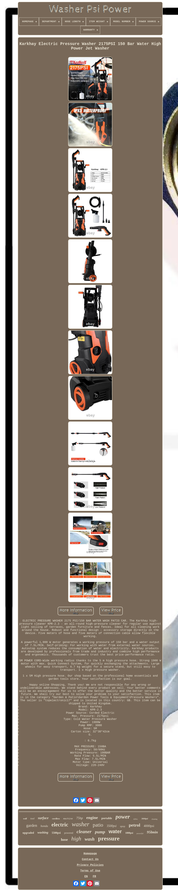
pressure (108, 838)
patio (98, 825)
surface (43, 818)
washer (80, 824)
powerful (140, 833)
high (76, 838)
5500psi (56, 832)
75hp (79, 818)
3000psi (144, 818)
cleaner (84, 831)
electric (59, 825)
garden (31, 825)
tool (32, 818)
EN (86, 876)
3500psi (112, 826)
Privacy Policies (90, 865)
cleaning (154, 819)
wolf (25, 818)
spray (122, 826)
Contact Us (90, 859)
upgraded (28, 832)
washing (43, 832)
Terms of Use (90, 870)
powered (68, 832)
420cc (135, 819)
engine (92, 817)
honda (44, 826)
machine (68, 818)
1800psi (129, 833)
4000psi (149, 826)
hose (64, 840)
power (123, 817)
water (115, 831)
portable (106, 818)
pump (100, 832)
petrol (134, 825)
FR (94, 876)
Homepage (90, 853)
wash (90, 839)
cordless (56, 818)
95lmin (152, 832)
